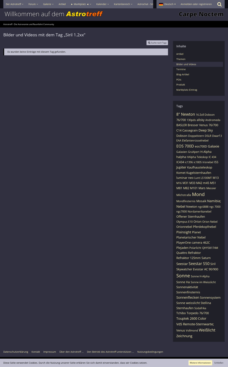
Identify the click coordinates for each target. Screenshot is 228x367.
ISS (216, 162)
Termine (181, 69)
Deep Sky (205, 130)
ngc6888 (203, 206)
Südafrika (200, 308)
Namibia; (214, 201)
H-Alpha (206, 152)
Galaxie (213, 146)
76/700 (181, 120)
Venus (180, 330)
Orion (198, 222)
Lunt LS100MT (203, 178)
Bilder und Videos (186, 64)
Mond (198, 194)
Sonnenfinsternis (188, 292)
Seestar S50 (199, 263)
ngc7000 (181, 211)
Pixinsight (183, 232)
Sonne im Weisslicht (203, 282)
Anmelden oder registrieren (196, 4)
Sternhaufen (185, 308)
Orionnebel (184, 227)
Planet (196, 232)
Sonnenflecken (187, 297)
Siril (213, 264)
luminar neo (185, 178)
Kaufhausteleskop (199, 167)
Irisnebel (207, 162)
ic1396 (189, 162)
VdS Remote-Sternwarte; (195, 324)
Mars (202, 188)
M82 (186, 188)
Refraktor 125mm (188, 258)
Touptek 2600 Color (191, 318)
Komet (181, 173)
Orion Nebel (210, 222)
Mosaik (201, 201)
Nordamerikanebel (199, 211)
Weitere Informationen (200, 362)
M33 (192, 183)
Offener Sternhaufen (190, 216)
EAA (178, 140)
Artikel (180, 54)
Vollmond (192, 330)
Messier (211, 188)
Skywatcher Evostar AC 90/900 (197, 269)
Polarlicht (195, 248)
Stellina (206, 303)
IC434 (180, 162)
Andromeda (212, 120)
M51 (213, 183)
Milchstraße (183, 195)
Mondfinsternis (186, 201)
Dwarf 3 (217, 136)
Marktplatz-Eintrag (186, 89)
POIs (178, 79)
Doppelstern (196, 136)
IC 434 (212, 157)
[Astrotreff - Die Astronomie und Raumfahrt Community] (114, 14)
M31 (185, 183)
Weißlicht (207, 330)
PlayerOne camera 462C (193, 242)
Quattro (181, 253)
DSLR (208, 136)
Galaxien (181, 152)
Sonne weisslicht (188, 303)
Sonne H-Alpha (200, 276)
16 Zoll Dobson (205, 114)
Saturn (206, 258)
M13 (216, 178)
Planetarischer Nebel (191, 237)
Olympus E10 (184, 222)
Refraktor (194, 253)
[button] (167, 4)
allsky (200, 120)
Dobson (181, 136)
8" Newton (185, 114)
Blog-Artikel (182, 74)
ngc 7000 (214, 206)
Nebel (180, 206)
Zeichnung (184, 336)
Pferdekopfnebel (204, 227)
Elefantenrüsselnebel (195, 140)
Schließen (218, 362)
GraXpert (194, 152)
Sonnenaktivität (187, 287)
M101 (194, 188)
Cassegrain (190, 130)
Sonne (183, 275)
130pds (191, 120)
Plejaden (182, 248)
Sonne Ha (183, 282)
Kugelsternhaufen (198, 173)
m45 (206, 183)
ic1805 (198, 162)
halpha (181, 157)
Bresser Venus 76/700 (203, 125)
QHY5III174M (210, 248)
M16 (179, 183)
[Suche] (219, 4)
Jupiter (181, 167)
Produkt (180, 84)
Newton (191, 206)
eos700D (201, 146)
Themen (181, 59)
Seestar (182, 264)
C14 (179, 130)
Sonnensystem (210, 298)
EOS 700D (185, 146)
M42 (199, 183)
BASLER (181, 125)
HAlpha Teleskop (197, 157)
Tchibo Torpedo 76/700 (192, 313)
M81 (179, 188)
